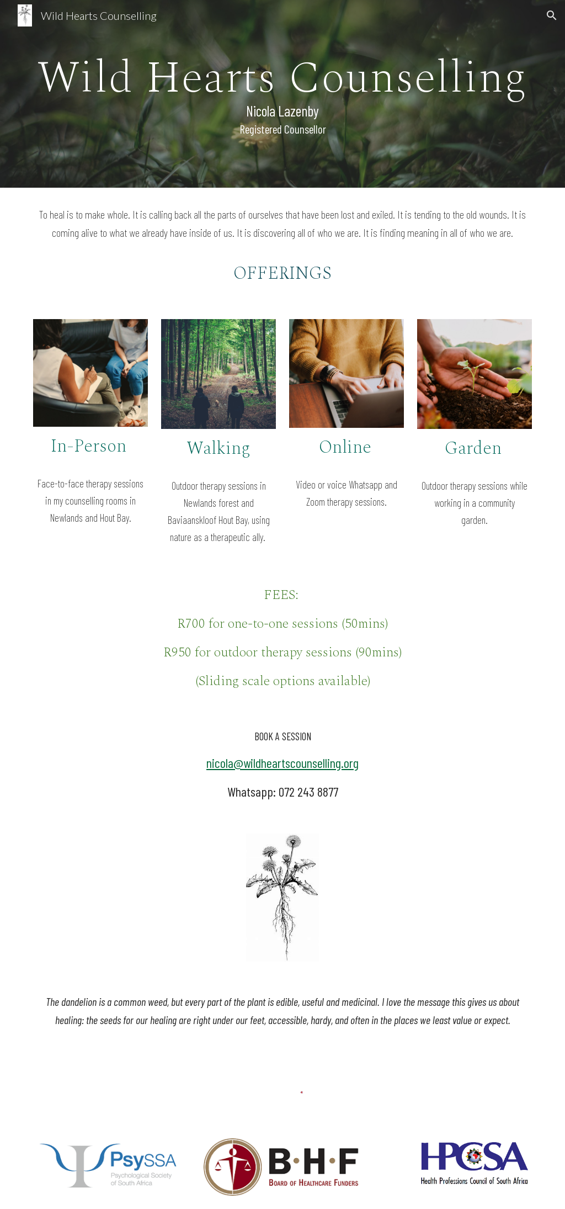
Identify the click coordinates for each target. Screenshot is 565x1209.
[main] (282, 93)
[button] (552, 15)
